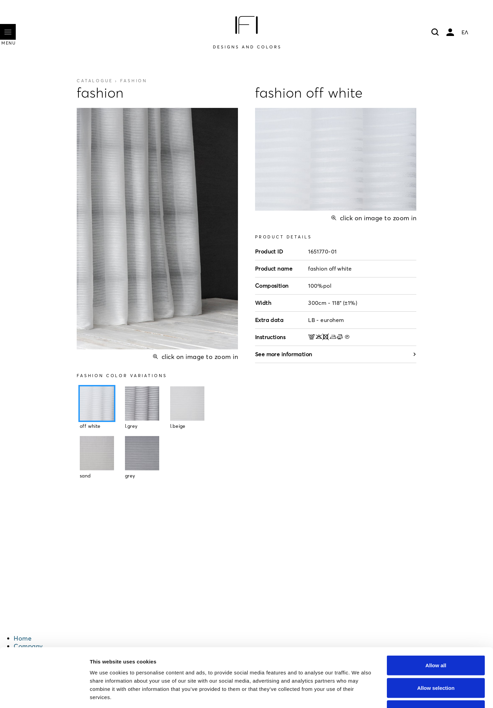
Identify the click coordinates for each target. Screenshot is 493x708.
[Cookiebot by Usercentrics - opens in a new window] (44, 695)
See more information (335, 354)
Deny (436, 663)
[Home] (246, 32)
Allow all (436, 618)
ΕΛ (465, 32)
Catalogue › (112, 80)
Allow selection (435, 641)
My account (450, 32)
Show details (359, 694)
